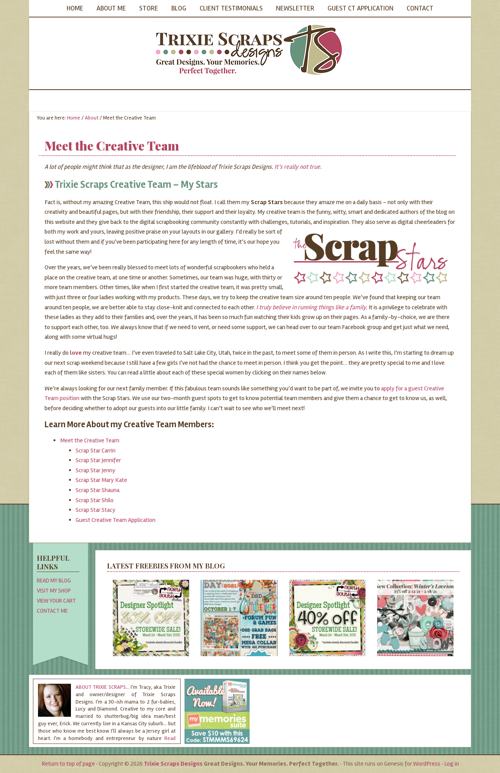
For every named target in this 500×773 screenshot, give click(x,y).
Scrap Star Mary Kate (101, 480)
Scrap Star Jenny (96, 470)
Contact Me (52, 610)
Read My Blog (54, 580)
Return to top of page (68, 764)
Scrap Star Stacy (96, 510)
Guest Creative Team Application (115, 520)
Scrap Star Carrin (96, 450)
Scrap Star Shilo (95, 500)
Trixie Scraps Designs (250, 50)
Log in (451, 764)
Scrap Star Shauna (97, 490)
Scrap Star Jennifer (98, 460)
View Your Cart (56, 600)
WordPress (426, 764)
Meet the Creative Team (89, 440)
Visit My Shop (54, 590)
